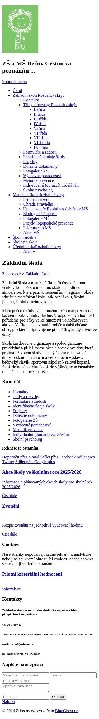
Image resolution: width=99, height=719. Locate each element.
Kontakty (21, 392)
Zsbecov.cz (11, 274)
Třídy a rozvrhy (26, 396)
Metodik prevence (28, 429)
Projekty (20, 411)
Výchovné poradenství (32, 425)
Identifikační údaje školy (34, 406)
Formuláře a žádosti (29, 401)
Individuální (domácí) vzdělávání (41, 434)
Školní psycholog (27, 439)
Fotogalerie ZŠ (25, 420)
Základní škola (37, 274)
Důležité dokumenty (30, 415)
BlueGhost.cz (66, 712)
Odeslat (58, 698)
